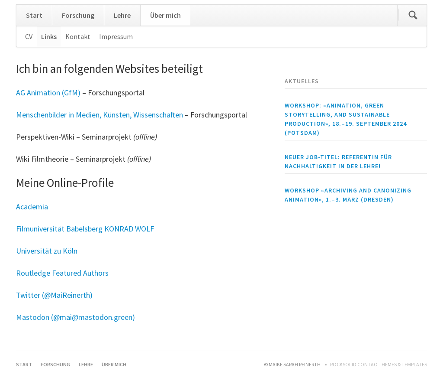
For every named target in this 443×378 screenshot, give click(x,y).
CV (28, 36)
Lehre (122, 15)
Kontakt (77, 36)
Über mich (165, 15)
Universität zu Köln (46, 251)
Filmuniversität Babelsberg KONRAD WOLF (85, 229)
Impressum (116, 36)
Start (34, 15)
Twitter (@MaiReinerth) (54, 295)
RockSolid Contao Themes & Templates (378, 364)
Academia (32, 207)
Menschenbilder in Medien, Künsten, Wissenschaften (99, 115)
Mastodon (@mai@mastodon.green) (75, 317)
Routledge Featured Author (60, 273)
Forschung (78, 15)
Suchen (413, 15)
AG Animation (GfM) (48, 93)
